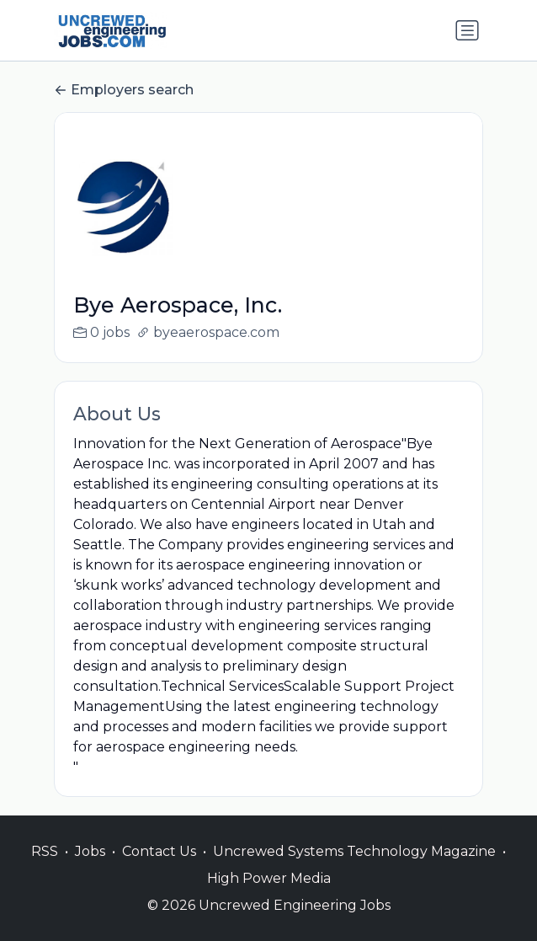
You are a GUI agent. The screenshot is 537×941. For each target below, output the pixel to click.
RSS (44, 869)
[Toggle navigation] (467, 30)
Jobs (90, 869)
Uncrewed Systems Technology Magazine (354, 869)
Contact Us (159, 869)
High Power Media (269, 896)
